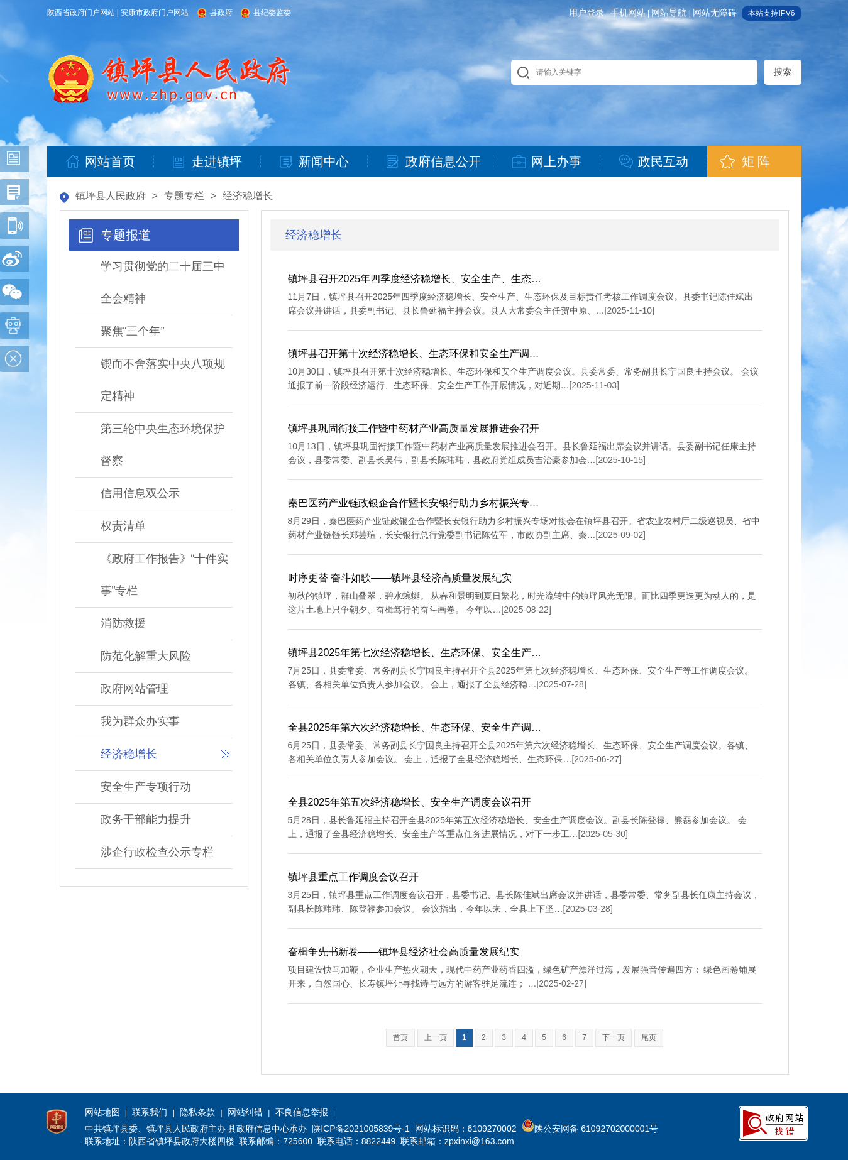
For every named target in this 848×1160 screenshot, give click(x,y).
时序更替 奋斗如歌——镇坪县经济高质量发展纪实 (400, 577)
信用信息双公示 (140, 493)
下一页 (613, 1037)
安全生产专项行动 (146, 786)
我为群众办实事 (140, 721)
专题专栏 (184, 195)
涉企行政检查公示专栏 (157, 852)
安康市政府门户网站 (155, 12)
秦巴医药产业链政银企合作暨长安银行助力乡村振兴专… (413, 503)
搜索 (782, 72)
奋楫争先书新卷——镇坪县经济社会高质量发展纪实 (403, 951)
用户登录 (586, 13)
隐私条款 (197, 1112)
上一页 (435, 1037)
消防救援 (123, 623)
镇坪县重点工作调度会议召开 (353, 877)
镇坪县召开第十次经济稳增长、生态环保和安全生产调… (413, 353)
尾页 (648, 1037)
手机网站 (628, 13)
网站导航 (668, 13)
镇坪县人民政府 (110, 195)
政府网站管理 (134, 688)
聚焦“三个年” (133, 331)
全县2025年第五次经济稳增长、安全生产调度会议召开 (410, 802)
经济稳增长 (248, 195)
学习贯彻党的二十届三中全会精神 (163, 282)
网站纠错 (245, 1112)
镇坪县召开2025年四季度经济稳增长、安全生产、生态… (415, 278)
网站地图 (102, 1112)
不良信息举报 (301, 1112)
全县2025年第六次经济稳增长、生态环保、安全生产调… (415, 727)
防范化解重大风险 (146, 656)
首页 (400, 1037)
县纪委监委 (272, 12)
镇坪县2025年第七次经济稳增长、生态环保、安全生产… (415, 652)
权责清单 (123, 526)
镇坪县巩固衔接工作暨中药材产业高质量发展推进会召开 (413, 428)
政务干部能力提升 (146, 819)
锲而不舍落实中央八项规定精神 (163, 380)
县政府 (221, 12)
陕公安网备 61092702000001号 (590, 1129)
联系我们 (149, 1112)
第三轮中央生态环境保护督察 (163, 444)
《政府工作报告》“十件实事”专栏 (165, 574)
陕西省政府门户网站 (81, 12)
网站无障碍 (715, 13)
